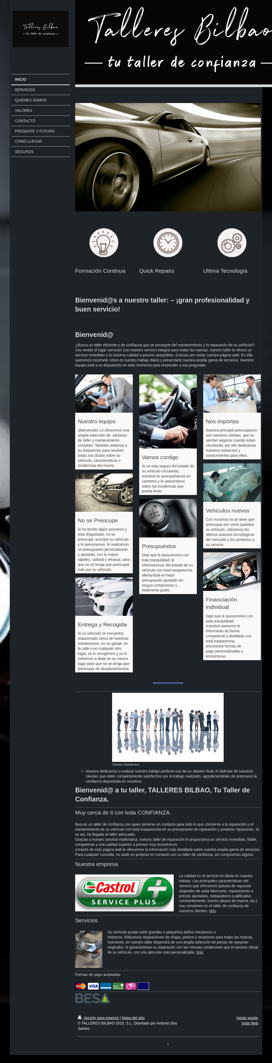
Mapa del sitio (133, 1018)
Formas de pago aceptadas (97, 974)
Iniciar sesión (247, 1018)
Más (212, 911)
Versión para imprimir (99, 1018)
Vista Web (249, 1023)
